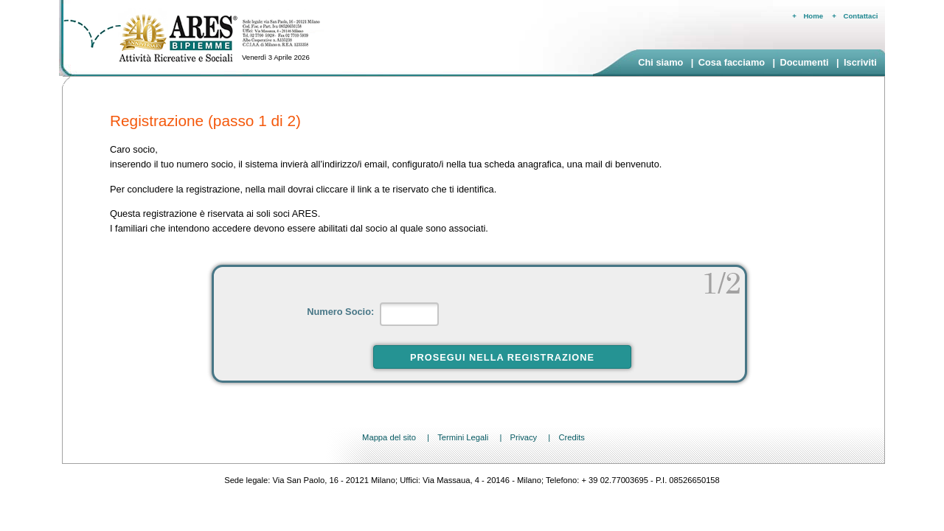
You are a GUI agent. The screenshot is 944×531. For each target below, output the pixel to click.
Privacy (523, 437)
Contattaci (861, 16)
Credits (571, 437)
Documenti (804, 62)
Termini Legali (462, 437)
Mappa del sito (389, 437)
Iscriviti (860, 62)
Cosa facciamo (731, 62)
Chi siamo (660, 62)
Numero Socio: (342, 311)
